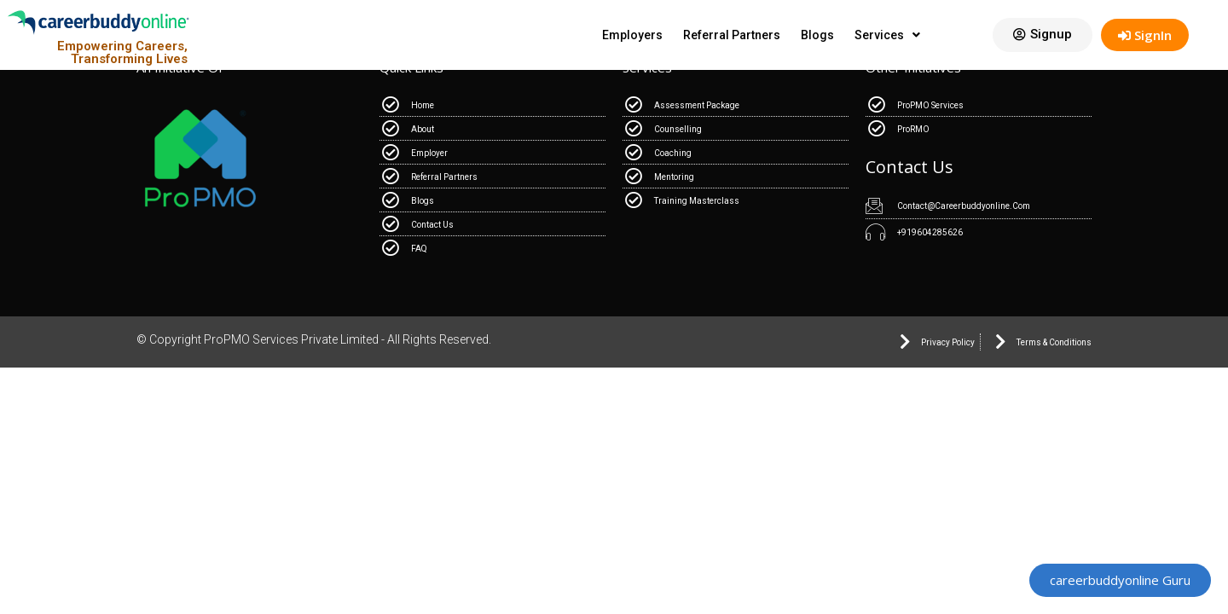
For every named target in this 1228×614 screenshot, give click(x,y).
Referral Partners (731, 35)
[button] (1042, 35)
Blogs (817, 35)
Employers (632, 35)
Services (887, 35)
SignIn (1145, 34)
